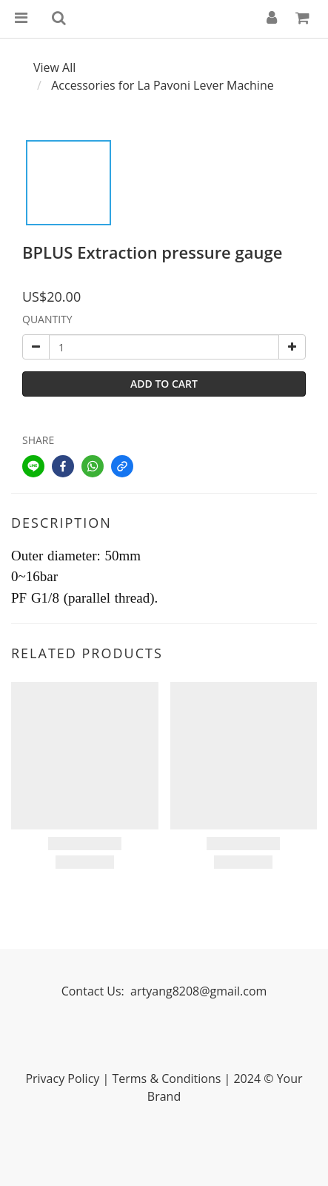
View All (54, 67)
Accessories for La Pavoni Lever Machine (162, 85)
